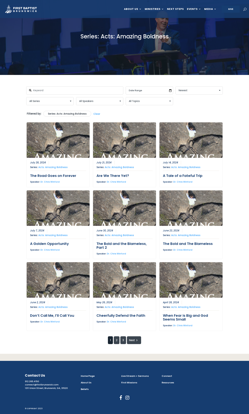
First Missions (129, 382)
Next (134, 340)
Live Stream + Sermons (135, 376)
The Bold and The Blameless (188, 243)
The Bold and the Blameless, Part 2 (121, 245)
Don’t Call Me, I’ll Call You (52, 315)
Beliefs (85, 389)
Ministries (152, 9)
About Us (131, 9)
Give (230, 9)
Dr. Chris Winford (49, 181)
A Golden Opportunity (49, 243)
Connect (167, 376)
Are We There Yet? (112, 175)
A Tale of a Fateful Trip (182, 175)
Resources (168, 382)
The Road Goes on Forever (53, 175)
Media (208, 9)
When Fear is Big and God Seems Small (185, 317)
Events (192, 9)
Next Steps (175, 9)
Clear (96, 114)
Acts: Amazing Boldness (53, 167)
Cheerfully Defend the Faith (120, 315)
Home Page (88, 376)
